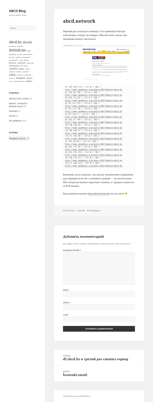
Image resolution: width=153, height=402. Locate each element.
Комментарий (72, 250)
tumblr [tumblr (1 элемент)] (27, 69)
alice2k (82, 210)
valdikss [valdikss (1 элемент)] (18, 72)
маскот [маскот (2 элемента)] (29, 78)
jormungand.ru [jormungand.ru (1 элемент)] (13, 60)
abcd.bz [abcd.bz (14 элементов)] (15, 42)
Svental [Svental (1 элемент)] (25, 66)
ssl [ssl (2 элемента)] (21, 66)
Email (67, 302)
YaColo (12, 116)
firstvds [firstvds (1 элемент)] (19, 54)
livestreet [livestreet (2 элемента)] (12, 63)
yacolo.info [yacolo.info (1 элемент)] (27, 75)
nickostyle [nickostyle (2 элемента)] (22, 63)
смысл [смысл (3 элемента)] (29, 81)
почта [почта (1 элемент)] (11, 81)
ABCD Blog (17, 11)
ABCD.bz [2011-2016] (18, 98)
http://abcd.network (98, 193)
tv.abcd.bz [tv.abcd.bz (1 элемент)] (12, 72)
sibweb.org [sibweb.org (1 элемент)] (30, 63)
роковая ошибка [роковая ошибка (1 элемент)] (19, 81)
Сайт (65, 315)
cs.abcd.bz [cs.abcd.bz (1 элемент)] (20, 46)
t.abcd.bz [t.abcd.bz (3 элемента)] (13, 68)
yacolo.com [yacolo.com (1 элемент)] (20, 75)
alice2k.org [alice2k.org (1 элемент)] (12, 46)
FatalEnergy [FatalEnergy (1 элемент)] (12, 54)
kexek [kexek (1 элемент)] (21, 60)
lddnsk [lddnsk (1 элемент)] (26, 60)
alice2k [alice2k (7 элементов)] (27, 42)
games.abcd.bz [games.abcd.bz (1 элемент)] (28, 54)
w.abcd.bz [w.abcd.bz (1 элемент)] (25, 72)
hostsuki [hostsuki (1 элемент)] (11, 57)
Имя (66, 290)
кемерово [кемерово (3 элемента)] (20, 78)
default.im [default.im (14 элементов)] (17, 50)
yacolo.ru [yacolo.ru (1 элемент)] (12, 78)
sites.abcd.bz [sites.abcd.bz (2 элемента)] (14, 66)
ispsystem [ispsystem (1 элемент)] (18, 57)
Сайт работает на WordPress (76, 396)
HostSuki (13, 111)
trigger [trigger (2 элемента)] (21, 69)
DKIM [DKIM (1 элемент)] (28, 51)
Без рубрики (15, 120)
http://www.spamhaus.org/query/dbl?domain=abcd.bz (93, 89)
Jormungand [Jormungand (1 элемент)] (26, 57)
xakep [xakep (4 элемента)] (12, 74)
